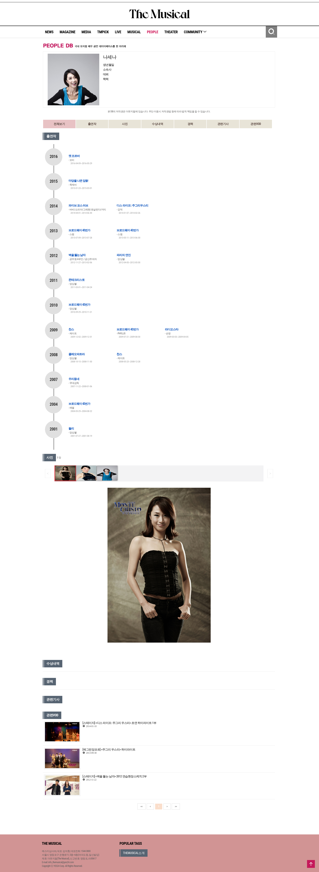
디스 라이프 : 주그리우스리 (132, 205)
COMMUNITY (195, 32)
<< (142, 806)
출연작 (92, 124)
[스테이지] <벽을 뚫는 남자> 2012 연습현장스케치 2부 (115, 776)
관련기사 (223, 124)
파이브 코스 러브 (78, 205)
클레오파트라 (77, 354)
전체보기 (59, 124)
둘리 (71, 428)
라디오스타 (171, 329)
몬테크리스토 (77, 279)
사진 (125, 124)
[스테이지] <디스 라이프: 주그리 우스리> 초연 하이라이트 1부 (119, 723)
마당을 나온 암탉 (78, 180)
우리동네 (74, 379)
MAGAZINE (67, 32)
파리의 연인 (123, 255)
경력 (190, 124)
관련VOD (255, 124)
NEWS (49, 32)
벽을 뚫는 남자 (77, 255)
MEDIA (86, 32)
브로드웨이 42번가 (79, 230)
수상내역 (157, 124)
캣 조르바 (74, 156)
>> (176, 806)
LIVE (118, 32)
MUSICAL (134, 32)
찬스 (71, 329)
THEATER (171, 32)
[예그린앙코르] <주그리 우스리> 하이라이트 (109, 749)
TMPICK (103, 32)
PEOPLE (152, 32)
